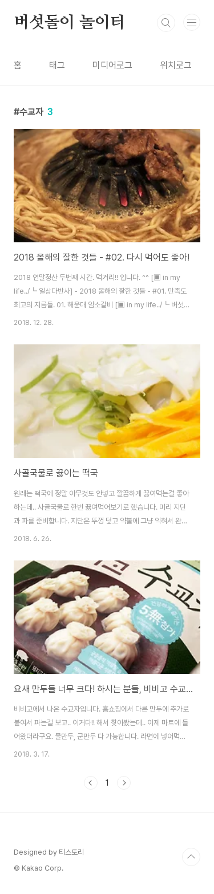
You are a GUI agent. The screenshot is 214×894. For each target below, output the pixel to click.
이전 (91, 783)
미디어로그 (112, 65)
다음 (124, 783)
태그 (57, 65)
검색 (166, 22)
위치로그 (176, 65)
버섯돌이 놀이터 (69, 23)
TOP (191, 857)
